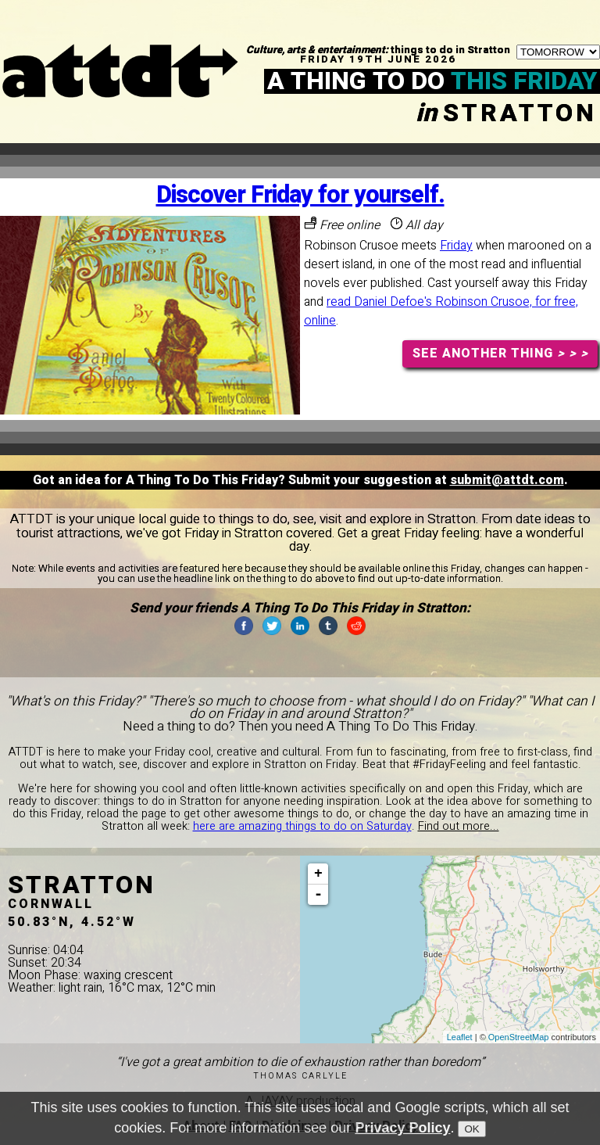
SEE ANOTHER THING (500, 353)
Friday (456, 245)
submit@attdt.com (507, 480)
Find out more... (458, 826)
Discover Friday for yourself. (300, 195)
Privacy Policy (402, 1131)
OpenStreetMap (518, 1037)
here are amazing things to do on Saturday (302, 826)
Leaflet (460, 1037)
